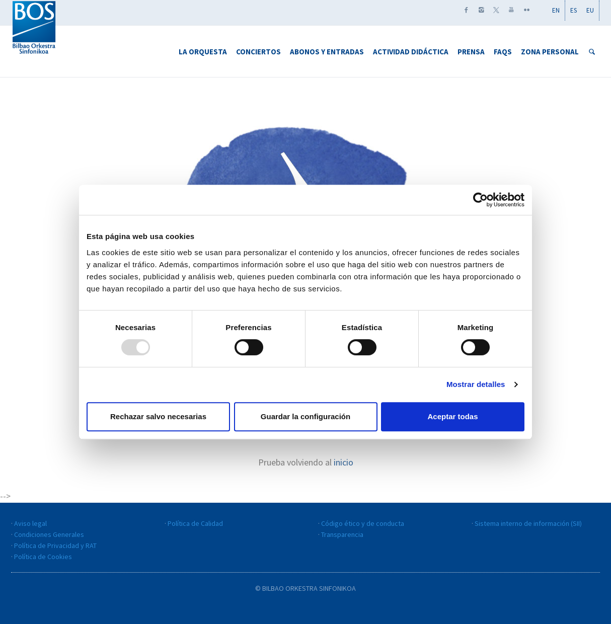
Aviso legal (30, 523)
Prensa (471, 51)
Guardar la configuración (305, 416)
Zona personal (550, 51)
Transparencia (342, 534)
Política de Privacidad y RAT (55, 545)
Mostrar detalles (475, 384)
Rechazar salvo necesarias (158, 416)
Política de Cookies (43, 556)
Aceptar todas (452, 416)
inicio (343, 462)
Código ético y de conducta (362, 523)
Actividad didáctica (410, 51)
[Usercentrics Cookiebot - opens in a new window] (480, 199)
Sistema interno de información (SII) (528, 523)
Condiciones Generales (49, 534)
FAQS (503, 51)
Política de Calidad (195, 523)
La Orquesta (203, 51)
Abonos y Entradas (327, 51)
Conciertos (258, 51)
